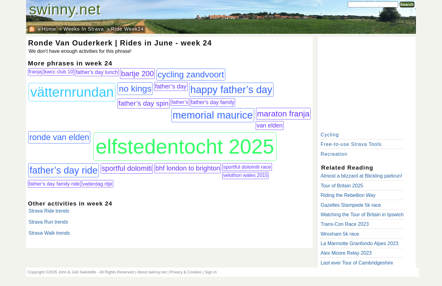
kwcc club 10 (58, 71)
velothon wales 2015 (245, 175)
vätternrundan (72, 92)
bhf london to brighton (187, 168)
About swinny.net (152, 272)
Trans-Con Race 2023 (344, 224)
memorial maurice (213, 115)
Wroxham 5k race (339, 234)
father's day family (213, 102)
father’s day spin (143, 103)
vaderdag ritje (97, 183)
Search (407, 4)
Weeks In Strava (83, 29)
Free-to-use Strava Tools (351, 144)
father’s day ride (63, 170)
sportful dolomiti (127, 168)
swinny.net (65, 9)
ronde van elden (59, 137)
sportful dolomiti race (247, 167)
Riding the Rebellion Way (347, 195)
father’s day (171, 86)
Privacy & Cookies (186, 272)
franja (35, 72)
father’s (180, 102)
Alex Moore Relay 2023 (345, 253)
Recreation (333, 154)
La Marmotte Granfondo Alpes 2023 (359, 243)
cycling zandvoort (190, 74)
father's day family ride (54, 184)
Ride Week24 (127, 29)
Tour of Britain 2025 (341, 185)
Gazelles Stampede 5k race (350, 205)
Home (49, 29)
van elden (270, 125)
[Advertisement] (366, 83)
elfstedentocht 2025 (184, 146)
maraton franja (283, 113)
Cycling (329, 134)
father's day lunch (97, 72)
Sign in (211, 272)
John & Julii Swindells (77, 272)
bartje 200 (137, 73)
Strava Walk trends (49, 233)
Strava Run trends (48, 222)
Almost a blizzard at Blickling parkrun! (361, 175)
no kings (135, 88)
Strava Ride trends (49, 211)
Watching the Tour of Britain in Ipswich (361, 214)
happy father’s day (231, 89)
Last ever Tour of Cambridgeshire (356, 262)
